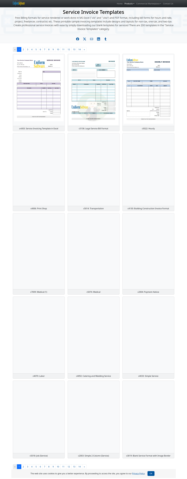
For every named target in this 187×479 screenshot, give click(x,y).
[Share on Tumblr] (105, 38)
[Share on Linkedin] (98, 38)
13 (74, 49)
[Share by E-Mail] (91, 38)
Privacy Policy (138, 473)
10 (58, 49)
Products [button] (128, 3)
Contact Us (168, 3)
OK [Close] (151, 473)
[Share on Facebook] (77, 38)
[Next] (84, 49)
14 (79, 49)
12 (69, 49)
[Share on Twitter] (84, 38)
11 (63, 49)
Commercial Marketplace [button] (148, 3)
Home (120, 3)
